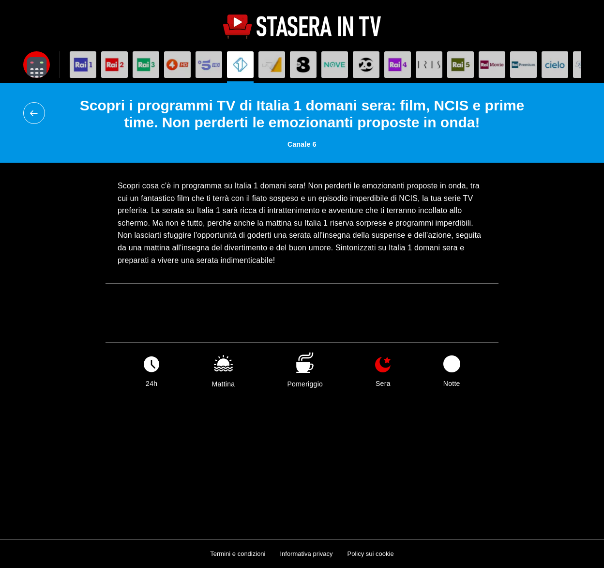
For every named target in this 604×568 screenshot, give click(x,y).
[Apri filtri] (36, 64)
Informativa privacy (306, 553)
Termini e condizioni (237, 553)
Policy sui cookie (370, 553)
